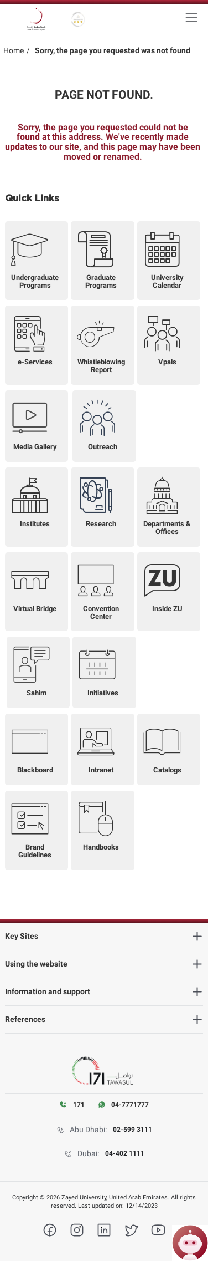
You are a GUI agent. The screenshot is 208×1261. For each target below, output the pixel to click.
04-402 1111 (124, 1153)
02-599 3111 (132, 1129)
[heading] (104, 936)
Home (13, 50)
